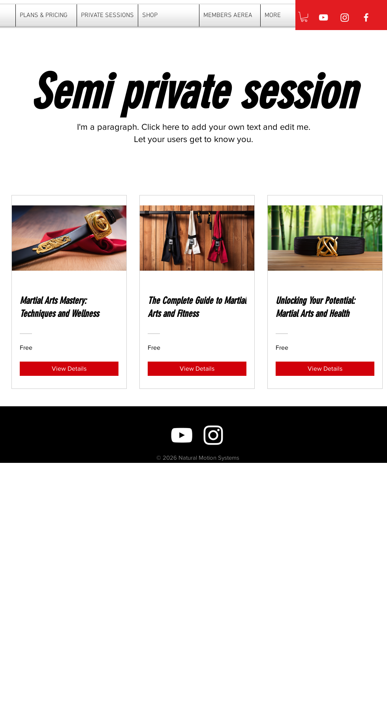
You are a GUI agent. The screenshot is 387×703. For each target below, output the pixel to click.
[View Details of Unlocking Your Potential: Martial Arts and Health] (325, 369)
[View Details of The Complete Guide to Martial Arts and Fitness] (197, 369)
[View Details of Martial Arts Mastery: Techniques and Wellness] (69, 369)
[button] (304, 17)
